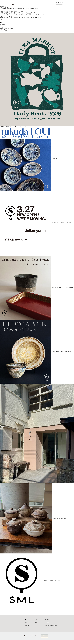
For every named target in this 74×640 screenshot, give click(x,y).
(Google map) (2, 29)
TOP (26, 619)
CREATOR (27, 625)
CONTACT (47, 619)
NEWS (26, 622)
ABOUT (36, 619)
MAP (36, 622)
